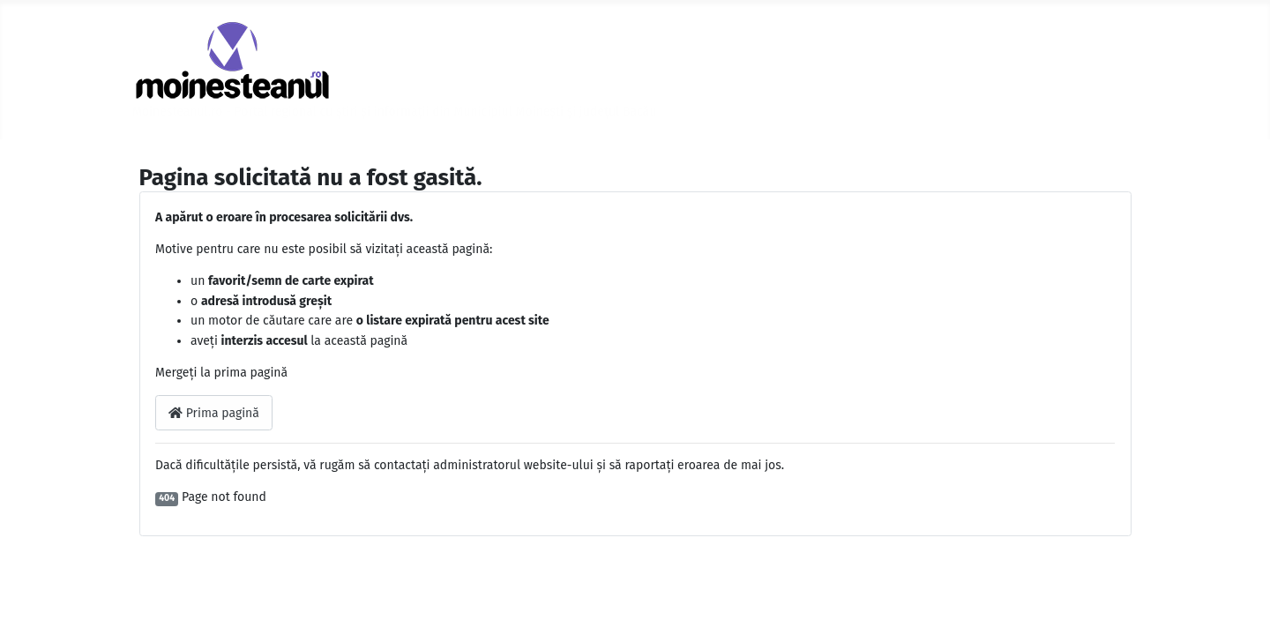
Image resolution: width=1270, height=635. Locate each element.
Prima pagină (213, 413)
